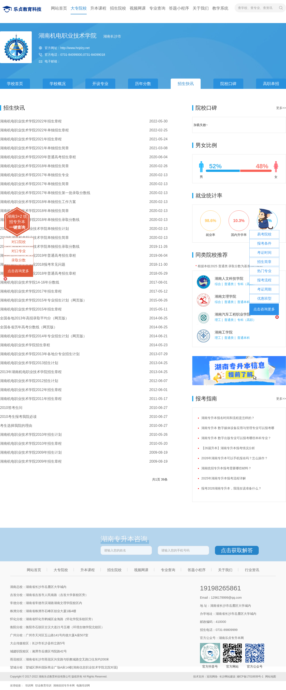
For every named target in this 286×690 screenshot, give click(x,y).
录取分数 (18, 260)
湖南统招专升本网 (64, 685)
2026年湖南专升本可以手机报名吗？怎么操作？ (234, 458)
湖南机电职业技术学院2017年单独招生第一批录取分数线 (45, 193)
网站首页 (59, 8)
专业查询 (157, 8)
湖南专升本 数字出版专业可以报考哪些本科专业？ (236, 438)
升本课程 (98, 8)
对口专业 (18, 251)
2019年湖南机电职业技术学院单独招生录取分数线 (40, 246)
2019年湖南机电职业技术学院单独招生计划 (34, 229)
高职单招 (271, 83)
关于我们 (201, 8)
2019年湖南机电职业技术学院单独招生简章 (34, 237)
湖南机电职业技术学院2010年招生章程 (31, 443)
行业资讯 (252, 570)
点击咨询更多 (18, 271)
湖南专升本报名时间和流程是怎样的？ (227, 418)
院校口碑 (228, 83)
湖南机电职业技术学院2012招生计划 (29, 381)
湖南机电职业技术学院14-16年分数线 (29, 282)
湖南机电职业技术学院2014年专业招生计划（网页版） (43, 336)
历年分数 (143, 83)
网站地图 (270, 676)
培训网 (29, 685)
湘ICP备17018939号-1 (250, 676)
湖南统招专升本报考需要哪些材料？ (226, 468)
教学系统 (220, 8)
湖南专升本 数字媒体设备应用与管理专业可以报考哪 (237, 428)
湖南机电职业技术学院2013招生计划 (29, 363)
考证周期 (264, 289)
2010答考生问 (11, 408)
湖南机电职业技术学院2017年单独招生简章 (34, 184)
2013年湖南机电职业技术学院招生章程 (31, 372)
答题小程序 (179, 8)
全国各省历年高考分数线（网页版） (28, 327)
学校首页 (15, 83)
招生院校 (118, 8)
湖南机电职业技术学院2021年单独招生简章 (34, 148)
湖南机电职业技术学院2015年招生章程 (31, 309)
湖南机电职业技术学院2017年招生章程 (31, 291)
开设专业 (100, 83)
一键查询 (17, 227)
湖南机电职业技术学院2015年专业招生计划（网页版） (43, 300)
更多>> (281, 108)
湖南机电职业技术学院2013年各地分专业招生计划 (40, 354)
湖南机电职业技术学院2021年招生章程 (31, 139)
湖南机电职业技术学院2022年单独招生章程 (34, 130)
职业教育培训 (43, 685)
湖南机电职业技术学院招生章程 (25, 345)
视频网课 (138, 8)
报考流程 (264, 280)
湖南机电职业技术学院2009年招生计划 (31, 452)
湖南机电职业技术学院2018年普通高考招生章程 (38, 273)
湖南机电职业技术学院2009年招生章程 (31, 461)
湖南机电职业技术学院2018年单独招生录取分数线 (40, 220)
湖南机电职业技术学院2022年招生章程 (31, 121)
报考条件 (264, 243)
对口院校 (18, 242)
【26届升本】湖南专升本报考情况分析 (228, 448)
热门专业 (264, 271)
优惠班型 (264, 298)
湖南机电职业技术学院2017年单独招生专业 (34, 175)
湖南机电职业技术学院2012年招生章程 (31, 390)
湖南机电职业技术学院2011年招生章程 (31, 399)
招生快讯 (186, 83)
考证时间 (264, 252)
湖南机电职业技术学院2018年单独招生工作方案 (38, 202)
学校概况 (58, 83)
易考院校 (264, 234)
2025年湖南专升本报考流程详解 (223, 478)
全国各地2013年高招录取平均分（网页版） (34, 318)
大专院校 (79, 8)
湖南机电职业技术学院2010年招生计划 (31, 434)
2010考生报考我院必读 (18, 417)
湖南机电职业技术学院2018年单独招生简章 (34, 166)
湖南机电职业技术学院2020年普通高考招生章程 (38, 157)
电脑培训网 (83, 685)
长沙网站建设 (227, 676)
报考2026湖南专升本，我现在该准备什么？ (231, 488)
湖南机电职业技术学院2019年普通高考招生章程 (38, 255)
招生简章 (264, 262)
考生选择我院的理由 (16, 425)
